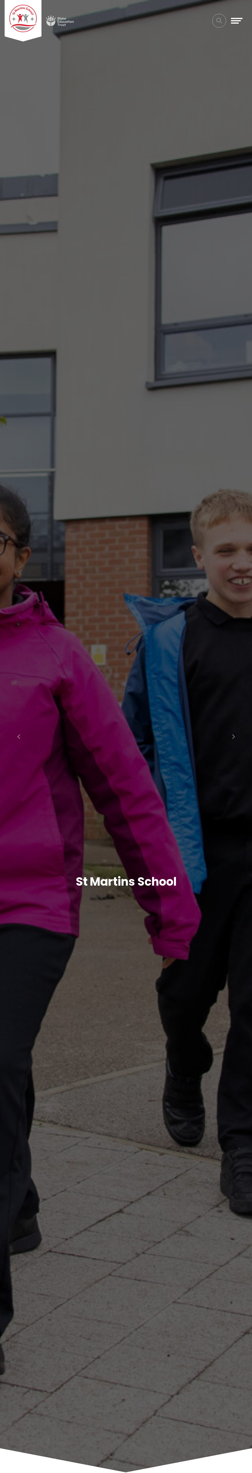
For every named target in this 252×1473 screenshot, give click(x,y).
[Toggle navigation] (237, 21)
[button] (19, 736)
